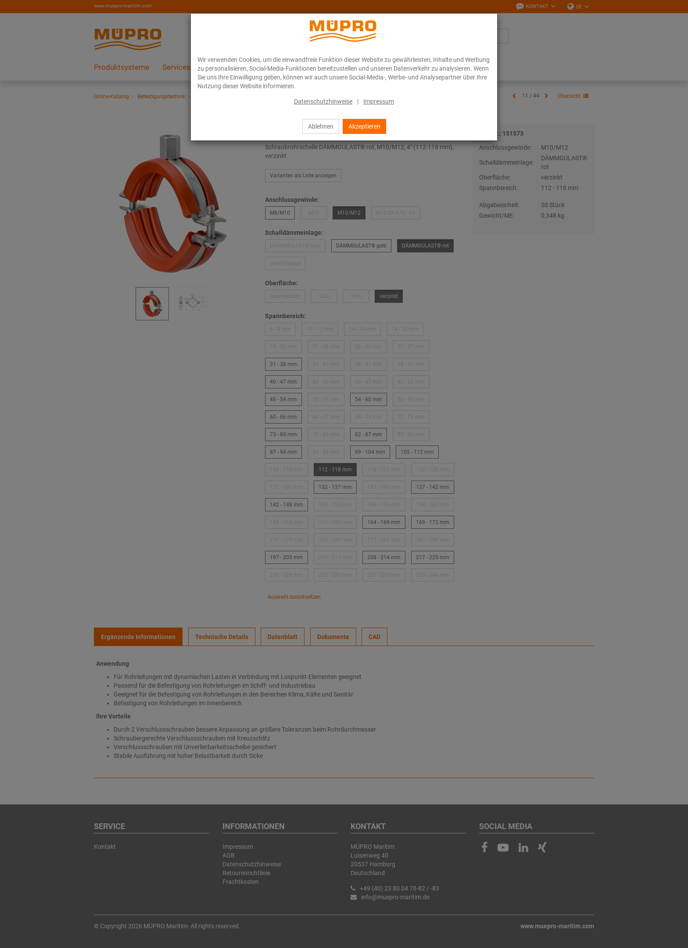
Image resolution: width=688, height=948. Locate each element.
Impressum (378, 101)
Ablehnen (320, 126)
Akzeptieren (364, 126)
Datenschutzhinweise (323, 101)
